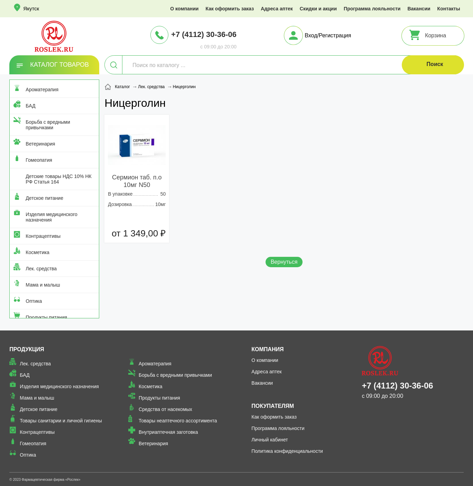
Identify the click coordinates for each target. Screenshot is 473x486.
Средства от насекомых (165, 409)
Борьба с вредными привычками (48, 124)
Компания (267, 349)
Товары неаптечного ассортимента (178, 420)
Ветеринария (40, 144)
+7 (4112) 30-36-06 (203, 34)
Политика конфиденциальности (287, 451)
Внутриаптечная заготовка (168, 432)
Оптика (34, 301)
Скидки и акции (318, 8)
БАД (30, 106)
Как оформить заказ (229, 8)
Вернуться (284, 262)
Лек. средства (41, 268)
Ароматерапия (42, 89)
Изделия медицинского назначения (51, 217)
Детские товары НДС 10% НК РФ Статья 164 (58, 179)
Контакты (448, 8)
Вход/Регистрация (328, 35)
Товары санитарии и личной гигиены (61, 420)
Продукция (26, 349)
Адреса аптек (277, 8)
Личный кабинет (269, 439)
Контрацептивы (43, 236)
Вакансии (418, 8)
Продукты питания (46, 317)
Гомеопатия (39, 160)
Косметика (37, 252)
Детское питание (44, 198)
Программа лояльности (372, 8)
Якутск (31, 8)
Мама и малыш (43, 285)
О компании (184, 8)
